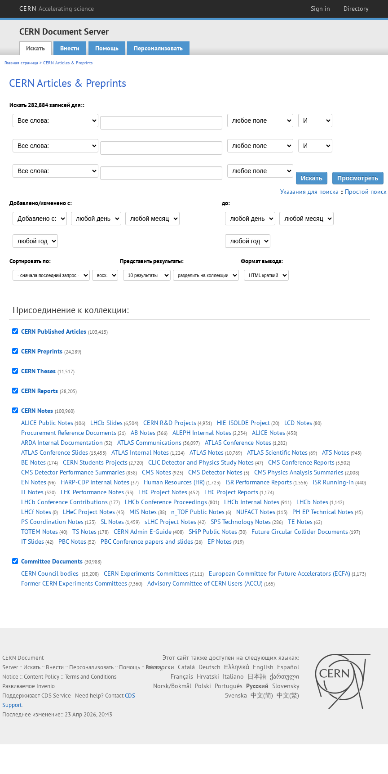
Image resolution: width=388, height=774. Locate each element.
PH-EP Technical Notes (322, 512)
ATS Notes (335, 452)
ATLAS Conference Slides (54, 452)
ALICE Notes (268, 433)
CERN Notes (37, 411)
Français (182, 676)
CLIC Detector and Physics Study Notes (201, 462)
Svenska (236, 695)
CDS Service (56, 695)
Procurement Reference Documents (68, 433)
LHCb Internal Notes (251, 502)
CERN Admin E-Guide (143, 532)
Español (288, 667)
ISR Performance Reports (258, 482)
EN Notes (33, 482)
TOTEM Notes (39, 532)
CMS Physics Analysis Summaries (299, 472)
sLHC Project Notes (170, 522)
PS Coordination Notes (52, 522)
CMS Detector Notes (215, 472)
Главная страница (21, 63)
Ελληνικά (236, 667)
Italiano (233, 676)
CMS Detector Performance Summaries (73, 472)
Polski (203, 686)
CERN (56, 8)
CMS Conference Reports (301, 462)
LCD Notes (298, 423)
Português (228, 686)
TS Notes (84, 532)
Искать (35, 48)
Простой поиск (366, 192)
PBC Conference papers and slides (147, 541)
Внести (69, 48)
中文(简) (262, 695)
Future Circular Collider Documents (299, 532)
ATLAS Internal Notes (140, 452)
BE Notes (33, 462)
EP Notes (219, 541)
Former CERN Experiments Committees (74, 583)
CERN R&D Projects (169, 423)
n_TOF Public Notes (198, 512)
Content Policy (41, 676)
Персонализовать (158, 48)
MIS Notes (143, 512)
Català (186, 667)
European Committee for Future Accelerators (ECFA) (279, 573)
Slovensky (285, 686)
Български (160, 667)
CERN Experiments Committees (146, 573)
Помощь (107, 48)
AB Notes (143, 433)
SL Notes (112, 522)
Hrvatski (208, 676)
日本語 (256, 676)
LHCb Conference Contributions (64, 502)
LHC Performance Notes (92, 492)
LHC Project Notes (162, 492)
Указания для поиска (309, 192)
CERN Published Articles (53, 331)
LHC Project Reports (231, 492)
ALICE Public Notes (47, 423)
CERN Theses (38, 371)
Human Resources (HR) (174, 482)
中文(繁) (288, 695)
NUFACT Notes (255, 512)
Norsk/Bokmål (172, 686)
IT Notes (32, 492)
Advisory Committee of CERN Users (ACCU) (205, 583)
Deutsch (209, 667)
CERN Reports (39, 391)
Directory (356, 8)
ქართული (284, 676)
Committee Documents (52, 561)
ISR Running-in (333, 482)
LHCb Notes (312, 502)
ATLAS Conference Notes (238, 442)
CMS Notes (156, 472)
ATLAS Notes (207, 452)
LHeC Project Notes (89, 512)
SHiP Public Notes (213, 532)
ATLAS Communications (149, 442)
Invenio (45, 686)
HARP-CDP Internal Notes (95, 482)
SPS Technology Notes (241, 522)
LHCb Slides (106, 423)
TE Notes (300, 522)
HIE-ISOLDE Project (243, 423)
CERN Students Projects (95, 462)
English (263, 667)
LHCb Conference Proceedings (166, 502)
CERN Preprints (41, 351)
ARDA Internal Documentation (62, 442)
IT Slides (32, 541)
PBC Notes (72, 541)
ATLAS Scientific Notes (277, 452)
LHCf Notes (36, 512)
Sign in (320, 8)
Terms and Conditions (90, 676)
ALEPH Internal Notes (201, 433)
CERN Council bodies (50, 573)
